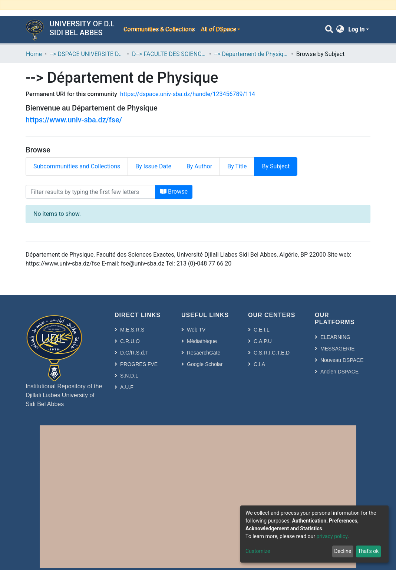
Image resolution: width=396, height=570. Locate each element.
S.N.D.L (129, 376)
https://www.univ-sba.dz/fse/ (74, 119)
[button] (340, 29)
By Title (237, 166)
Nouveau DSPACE (341, 360)
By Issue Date (153, 166)
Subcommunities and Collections (76, 166)
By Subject (276, 166)
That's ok (368, 551)
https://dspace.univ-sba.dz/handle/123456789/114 (187, 94)
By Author (199, 166)
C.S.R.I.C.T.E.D (272, 353)
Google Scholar (205, 364)
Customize (257, 551)
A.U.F (126, 387)
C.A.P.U (263, 341)
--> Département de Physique (251, 53)
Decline (342, 551)
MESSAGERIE (337, 349)
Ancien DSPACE (339, 372)
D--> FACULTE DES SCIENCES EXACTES (169, 53)
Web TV (196, 330)
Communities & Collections (158, 29)
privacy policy (331, 536)
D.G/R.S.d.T (134, 353)
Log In (356, 29)
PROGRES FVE (139, 364)
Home (34, 53)
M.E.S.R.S (132, 330)
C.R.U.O (130, 341)
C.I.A (259, 364)
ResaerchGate (203, 353)
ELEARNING (335, 337)
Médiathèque (202, 341)
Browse (174, 191)
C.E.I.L (262, 330)
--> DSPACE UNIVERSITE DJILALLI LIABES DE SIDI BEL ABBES (87, 53)
